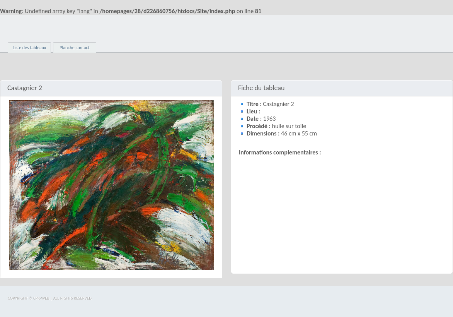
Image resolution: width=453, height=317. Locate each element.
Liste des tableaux (29, 47)
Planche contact (74, 47)
